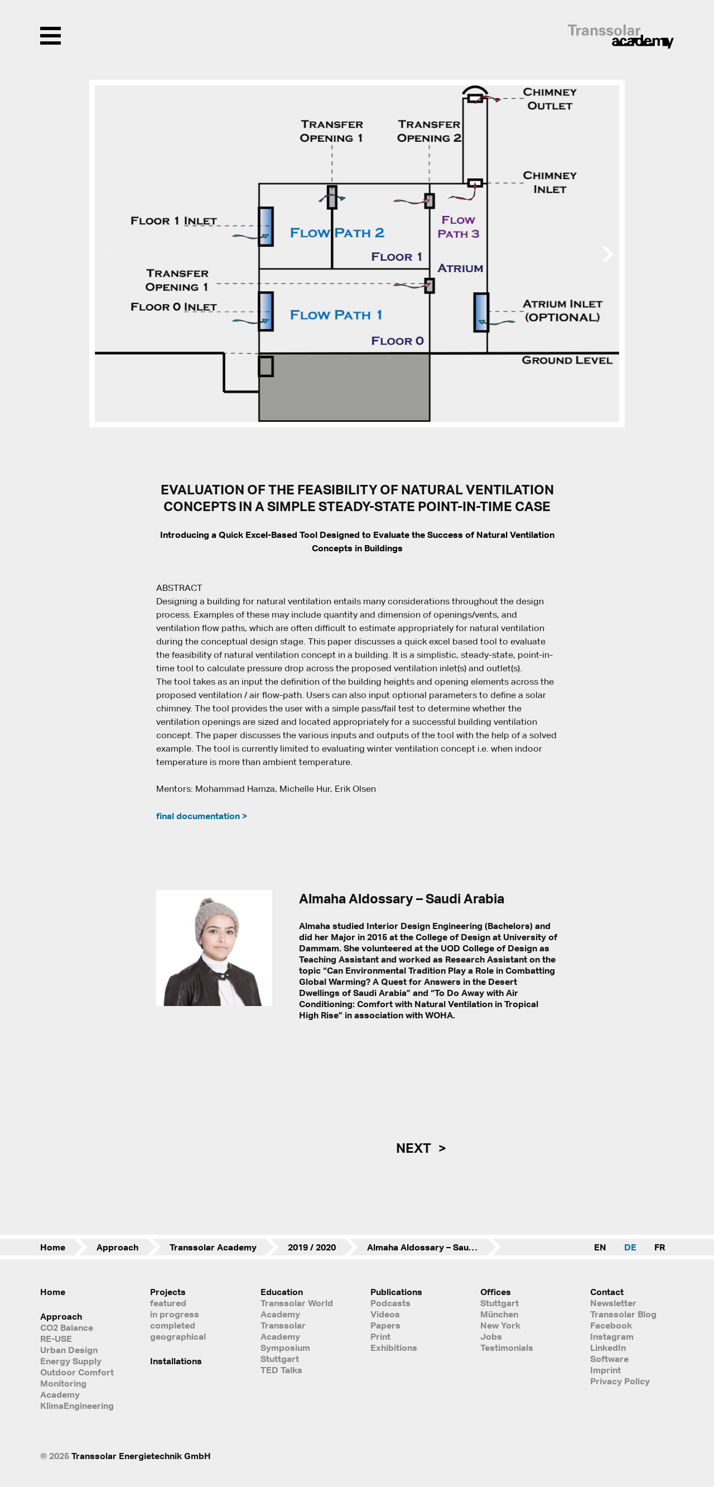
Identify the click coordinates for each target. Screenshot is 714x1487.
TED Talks (281, 1369)
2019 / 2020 (312, 1247)
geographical (178, 1336)
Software (609, 1358)
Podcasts (390, 1302)
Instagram (612, 1336)
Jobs (491, 1336)
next (415, 1147)
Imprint (605, 1369)
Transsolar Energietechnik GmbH (141, 1455)
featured (168, 1302)
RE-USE (56, 1338)
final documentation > (201, 815)
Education (281, 1291)
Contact (607, 1291)
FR (659, 1247)
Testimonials (506, 1347)
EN (600, 1247)
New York (500, 1325)
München (499, 1314)
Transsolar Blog (623, 1314)
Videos (385, 1314)
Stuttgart (499, 1302)
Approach (117, 1247)
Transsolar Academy (213, 1247)
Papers (385, 1325)
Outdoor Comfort (77, 1372)
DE (630, 1247)
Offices (495, 1291)
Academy (60, 1394)
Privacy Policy (620, 1381)
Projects (168, 1291)
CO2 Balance (66, 1327)
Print (380, 1336)
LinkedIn (608, 1347)
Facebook (611, 1325)
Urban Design (69, 1349)
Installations (176, 1360)
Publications (396, 1291)
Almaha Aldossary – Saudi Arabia (434, 1247)
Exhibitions (393, 1347)
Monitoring (63, 1383)
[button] (609, 254)
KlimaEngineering (77, 1405)
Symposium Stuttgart (285, 1353)
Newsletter (613, 1302)
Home (52, 1247)
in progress (174, 1314)
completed (172, 1325)
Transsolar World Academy (296, 1308)
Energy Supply (71, 1360)
